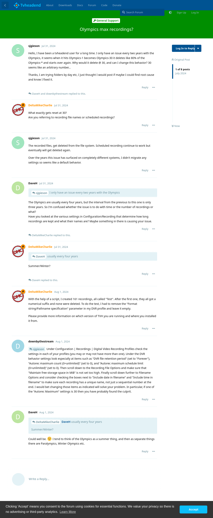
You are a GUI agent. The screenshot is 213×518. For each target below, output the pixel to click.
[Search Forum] (142, 12)
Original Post (181, 59)
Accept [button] (193, 509)
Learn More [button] (68, 511)
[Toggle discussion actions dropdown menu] (198, 48)
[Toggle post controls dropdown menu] (153, 87)
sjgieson (41, 193)
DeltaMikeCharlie (47, 422)
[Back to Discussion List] (5, 5)
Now (176, 126)
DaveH (40, 256)
